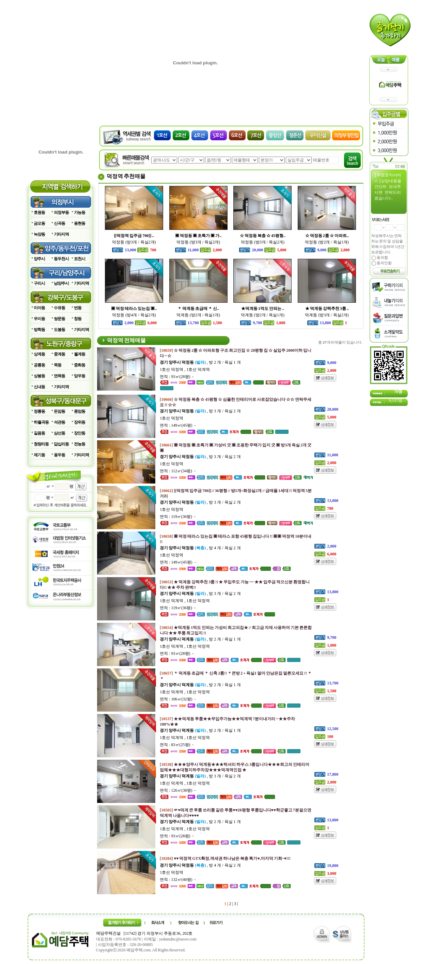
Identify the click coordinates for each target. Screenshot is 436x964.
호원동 (39, 212)
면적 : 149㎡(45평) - (178, 425)
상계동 (39, 354)
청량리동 (41, 444)
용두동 (59, 455)
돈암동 (59, 411)
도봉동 (59, 329)
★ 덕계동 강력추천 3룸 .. (327, 308)
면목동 (59, 376)
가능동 (79, 212)
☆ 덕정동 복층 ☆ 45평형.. (262, 235)
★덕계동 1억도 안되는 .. (262, 308)
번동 (77, 307)
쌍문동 (59, 318)
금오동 (39, 223)
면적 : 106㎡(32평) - (178, 699)
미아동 (39, 307)
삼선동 (59, 433)
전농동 (79, 444)
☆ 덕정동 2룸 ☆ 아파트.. (327, 235)
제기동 (39, 455)
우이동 (39, 318)
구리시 (39, 283)
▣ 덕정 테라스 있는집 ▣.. (134, 308)
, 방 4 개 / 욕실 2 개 (200, 548)
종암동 (79, 411)
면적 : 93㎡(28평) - (176, 376)
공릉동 (39, 365)
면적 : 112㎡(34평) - (178, 471)
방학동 (39, 329)
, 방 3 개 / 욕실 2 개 (200, 411)
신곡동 (59, 223)
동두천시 (61, 258)
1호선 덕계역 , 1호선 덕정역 (185, 600)
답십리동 (61, 444)
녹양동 (39, 234)
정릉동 (39, 411)
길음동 (39, 433)
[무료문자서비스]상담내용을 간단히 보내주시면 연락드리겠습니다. (389, 193)
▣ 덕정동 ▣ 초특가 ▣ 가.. (198, 235)
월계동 (79, 354)
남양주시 (61, 283)
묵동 (57, 365)
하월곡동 (41, 422)
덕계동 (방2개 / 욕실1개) (198, 315)
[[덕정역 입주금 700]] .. (134, 235)
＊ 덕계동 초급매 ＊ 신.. (198, 308)
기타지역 (61, 234)
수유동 (59, 307)
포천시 (79, 258)
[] (225, 858)
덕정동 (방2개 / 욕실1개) (326, 242)
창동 (77, 318)
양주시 (39, 258)
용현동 (79, 223)
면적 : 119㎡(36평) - (178, 516)
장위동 (79, 422)
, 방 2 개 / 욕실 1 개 (200, 362)
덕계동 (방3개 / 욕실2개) (326, 315)
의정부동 (61, 212)
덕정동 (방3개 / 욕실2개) (134, 242)
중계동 (59, 354)
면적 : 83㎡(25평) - (176, 744)
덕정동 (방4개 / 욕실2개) (134, 315)
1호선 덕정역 (171, 418)
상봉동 (39, 376)
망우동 (79, 376)
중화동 (79, 365)
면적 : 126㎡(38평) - (178, 790)
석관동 (59, 422)
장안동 (79, 433)
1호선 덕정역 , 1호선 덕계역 (185, 369)
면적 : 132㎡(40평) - (178, 879)
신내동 (39, 386)
